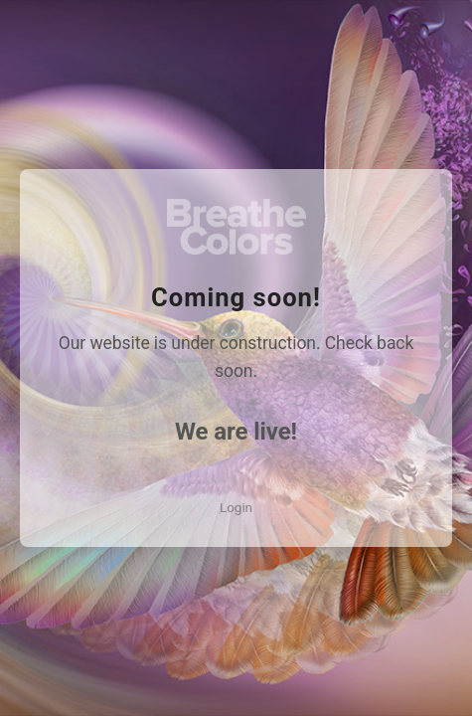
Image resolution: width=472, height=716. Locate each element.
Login (236, 507)
